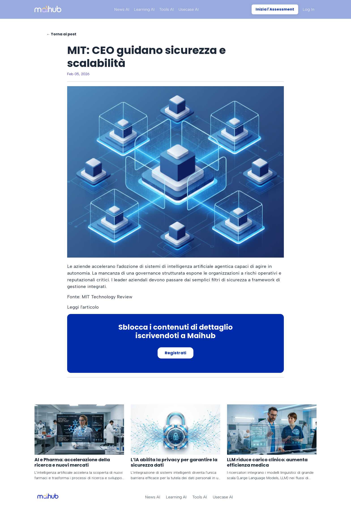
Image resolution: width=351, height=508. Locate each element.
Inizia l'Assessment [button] (275, 9)
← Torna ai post (61, 34)
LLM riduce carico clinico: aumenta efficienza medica (267, 462)
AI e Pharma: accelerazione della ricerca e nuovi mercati (72, 462)
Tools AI (166, 9)
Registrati (175, 353)
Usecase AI (188, 9)
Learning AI (144, 9)
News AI (121, 9)
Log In (308, 9)
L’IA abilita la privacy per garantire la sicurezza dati (174, 462)
